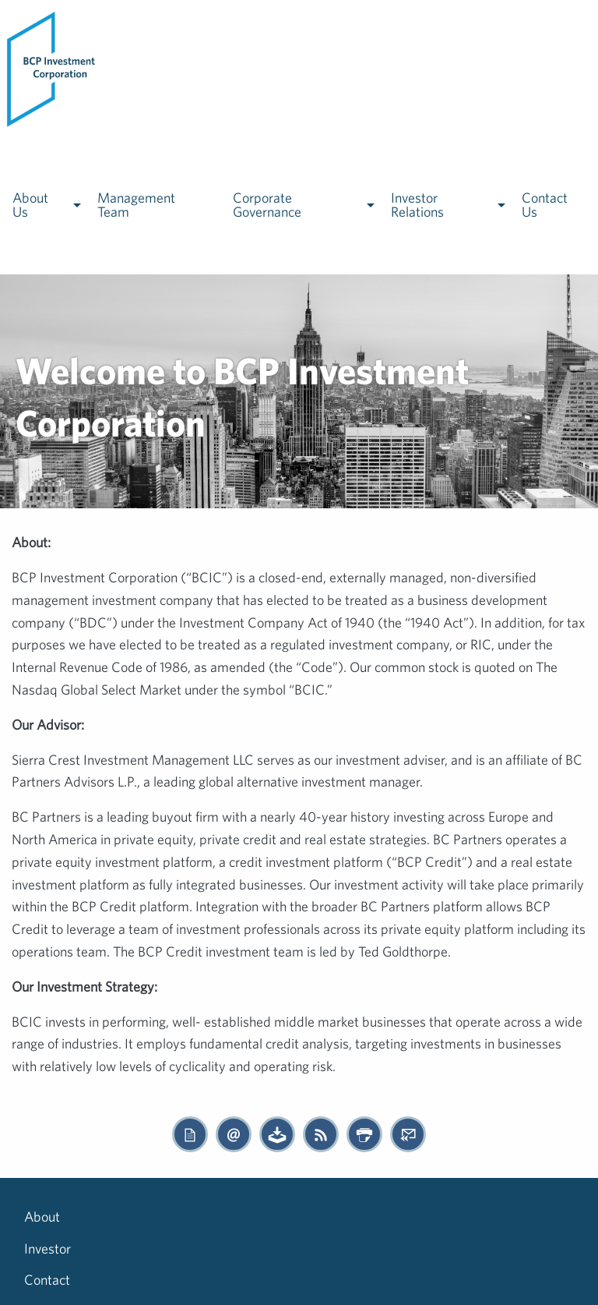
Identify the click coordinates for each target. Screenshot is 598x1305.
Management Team (136, 204)
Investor (108, 1216)
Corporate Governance (267, 204)
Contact (179, 1216)
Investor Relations (417, 204)
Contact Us (545, 204)
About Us (30, 204)
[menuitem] (52, 68)
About (42, 1216)
